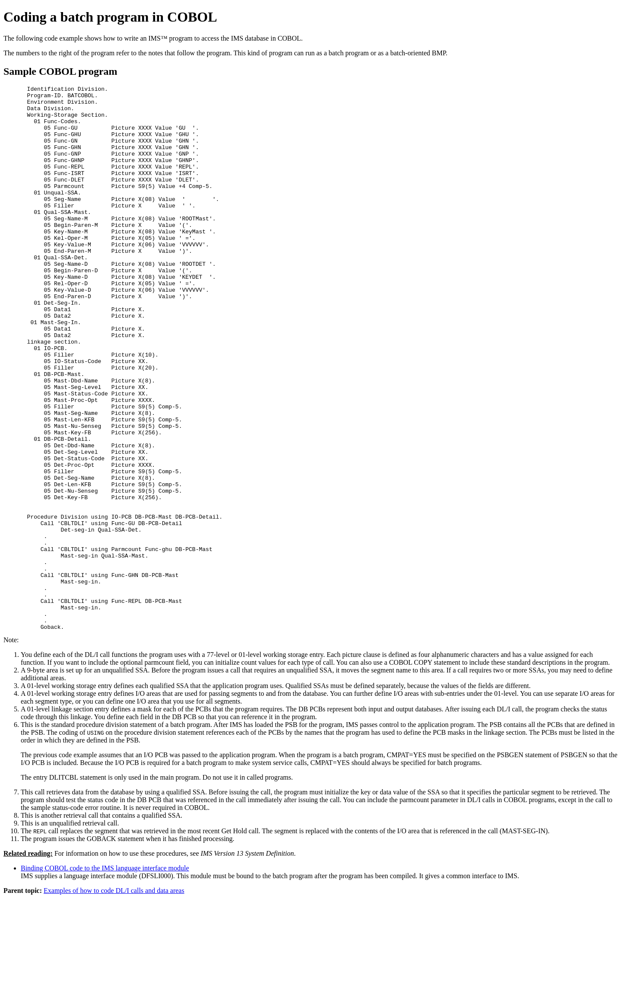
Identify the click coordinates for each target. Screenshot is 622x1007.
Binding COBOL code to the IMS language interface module (105, 977)
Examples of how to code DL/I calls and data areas (114, 999)
